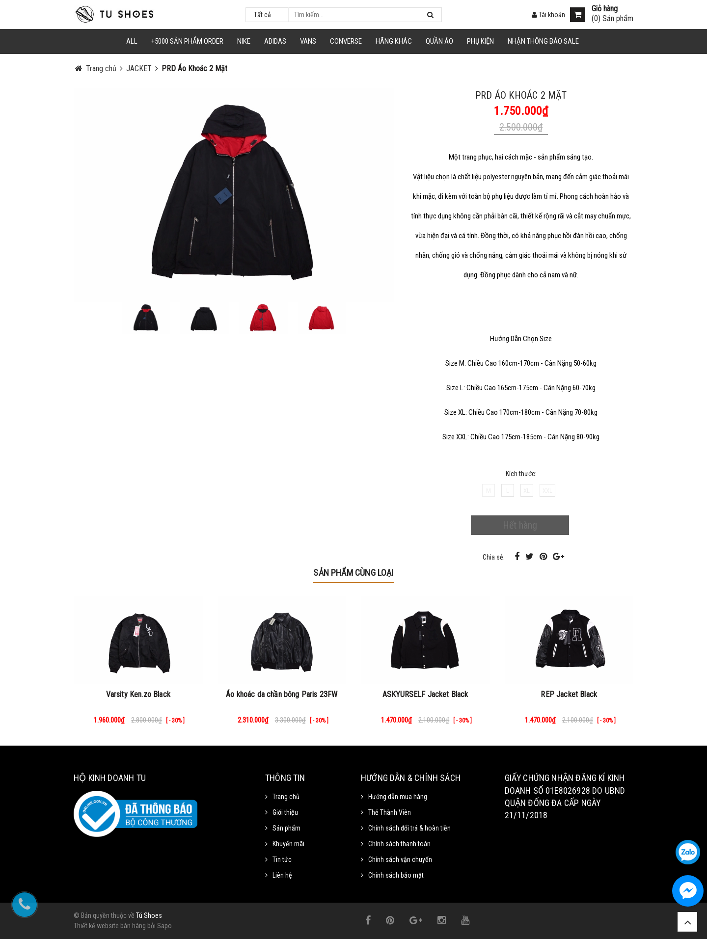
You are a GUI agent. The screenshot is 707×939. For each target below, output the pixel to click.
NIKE (243, 41)
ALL (131, 41)
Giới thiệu (285, 812)
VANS (308, 41)
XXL (547, 490)
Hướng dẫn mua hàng (397, 797)
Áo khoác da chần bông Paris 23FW (281, 694)
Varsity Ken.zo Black (138, 694)
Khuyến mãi (288, 844)
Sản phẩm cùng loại (353, 572)
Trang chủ (285, 797)
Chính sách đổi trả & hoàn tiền (409, 828)
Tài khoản (548, 15)
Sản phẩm (286, 828)
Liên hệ (282, 875)
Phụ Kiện (480, 41)
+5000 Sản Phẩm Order (187, 41)
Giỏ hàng (605, 9)
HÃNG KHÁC (394, 41)
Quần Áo (439, 41)
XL (526, 490)
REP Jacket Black (569, 694)
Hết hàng (520, 525)
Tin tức (282, 859)
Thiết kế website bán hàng (110, 926)
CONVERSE (346, 41)
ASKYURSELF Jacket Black (425, 694)
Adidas (275, 41)
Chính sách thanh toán (399, 844)
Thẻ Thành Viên (389, 812)
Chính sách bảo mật (396, 875)
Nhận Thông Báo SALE (543, 41)
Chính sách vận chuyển (400, 859)
